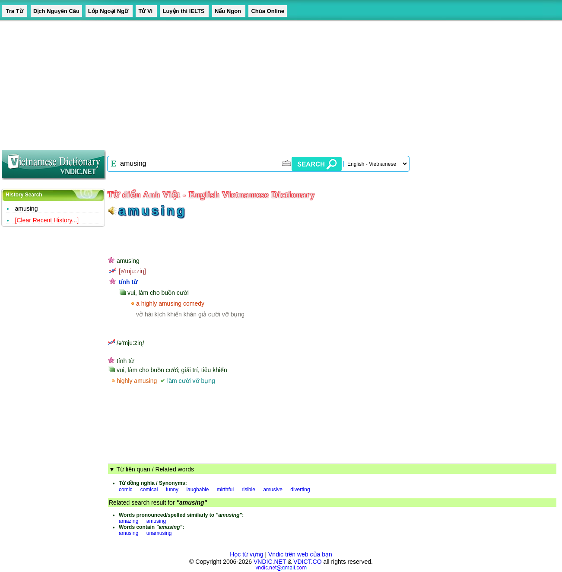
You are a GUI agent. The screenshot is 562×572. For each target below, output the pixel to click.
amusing (26, 208)
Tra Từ (14, 11)
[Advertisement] (259, 82)
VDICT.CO (307, 561)
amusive (273, 490)
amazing (128, 521)
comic (125, 490)
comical (149, 490)
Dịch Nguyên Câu (56, 11)
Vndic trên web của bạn (300, 554)
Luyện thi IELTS (184, 11)
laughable (197, 490)
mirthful (225, 490)
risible (248, 490)
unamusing (159, 533)
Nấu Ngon (229, 11)
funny (172, 490)
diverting (300, 490)
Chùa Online (267, 11)
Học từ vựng (246, 554)
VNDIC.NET (270, 561)
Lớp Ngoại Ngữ (109, 11)
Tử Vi (146, 11)
